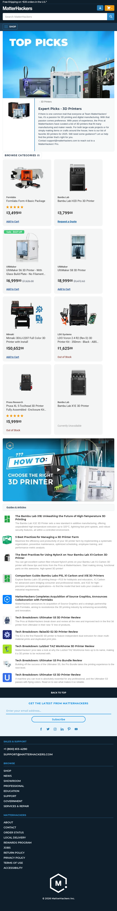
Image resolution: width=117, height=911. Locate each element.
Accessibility (13, 868)
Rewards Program (18, 842)
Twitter (48, 729)
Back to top (58, 692)
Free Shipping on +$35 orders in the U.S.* (25, 2)
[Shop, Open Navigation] (10, 27)
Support (10, 796)
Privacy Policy (14, 857)
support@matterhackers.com (28, 754)
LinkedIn (62, 729)
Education (11, 791)
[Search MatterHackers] (110, 16)
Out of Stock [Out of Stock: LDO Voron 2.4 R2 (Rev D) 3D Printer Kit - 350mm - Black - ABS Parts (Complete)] (64, 357)
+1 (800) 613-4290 (15, 749)
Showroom (12, 781)
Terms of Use (13, 862)
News (8, 776)
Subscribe (58, 719)
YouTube (76, 729)
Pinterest (69, 729)
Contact (10, 827)
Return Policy (14, 852)
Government (13, 801)
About (8, 822)
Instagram (55, 729)
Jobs (7, 847)
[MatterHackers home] (58, 883)
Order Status (14, 832)
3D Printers (46, 101)
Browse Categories (22, 155)
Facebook (41, 729)
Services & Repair (16, 806)
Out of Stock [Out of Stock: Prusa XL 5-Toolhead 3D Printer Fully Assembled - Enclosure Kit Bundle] (13, 430)
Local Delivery (15, 837)
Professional (14, 786)
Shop (7, 770)
